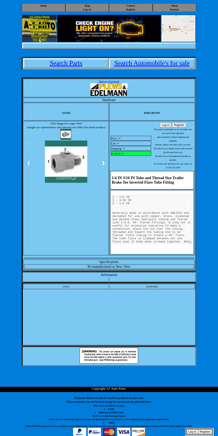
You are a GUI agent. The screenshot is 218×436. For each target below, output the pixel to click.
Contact (130, 5)
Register (130, 9)
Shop (87, 5)
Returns (174, 9)
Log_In (87, 9)
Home (43, 5)
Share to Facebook (109, 81)
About (174, 5)
